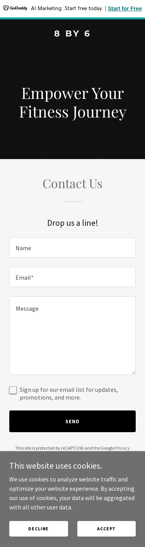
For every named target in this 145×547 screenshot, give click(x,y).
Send (72, 421)
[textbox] (72, 247)
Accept (106, 528)
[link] (72, 34)
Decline (38, 528)
